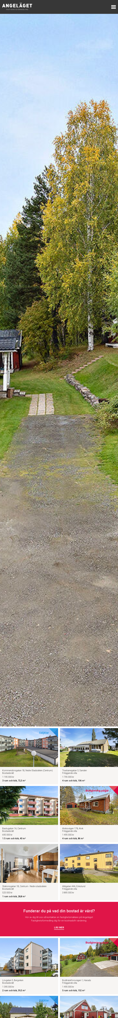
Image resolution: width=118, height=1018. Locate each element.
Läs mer (59, 927)
